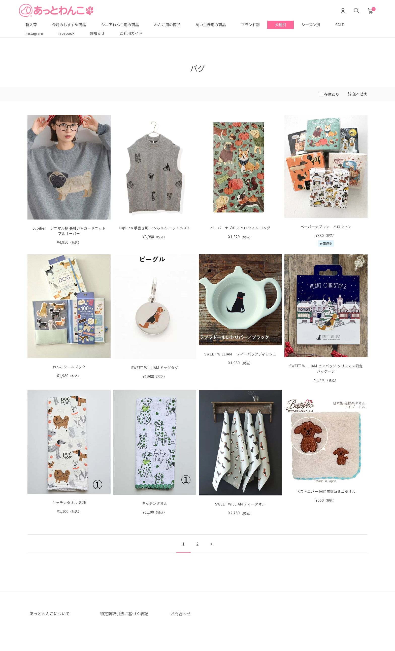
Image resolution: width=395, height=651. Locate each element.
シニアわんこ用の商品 (120, 24)
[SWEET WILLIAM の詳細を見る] (326, 318)
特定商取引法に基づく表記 (124, 614)
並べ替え (357, 93)
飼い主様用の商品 (210, 24)
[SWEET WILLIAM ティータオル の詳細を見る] (240, 453)
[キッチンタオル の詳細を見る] (154, 452)
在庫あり (331, 94)
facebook (66, 33)
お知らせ (97, 33)
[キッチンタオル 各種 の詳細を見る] (69, 452)
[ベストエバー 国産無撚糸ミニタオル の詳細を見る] (326, 446)
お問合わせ (181, 614)
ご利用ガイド (131, 33)
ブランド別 (250, 24)
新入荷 (31, 24)
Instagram (34, 33)
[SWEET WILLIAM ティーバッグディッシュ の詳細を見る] (240, 309)
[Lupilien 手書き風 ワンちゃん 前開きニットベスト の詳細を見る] (154, 177)
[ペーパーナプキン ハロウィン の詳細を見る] (326, 181)
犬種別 (280, 24)
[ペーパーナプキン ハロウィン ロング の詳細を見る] (240, 177)
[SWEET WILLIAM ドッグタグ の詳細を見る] (154, 316)
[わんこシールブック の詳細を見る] (69, 316)
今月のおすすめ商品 (69, 24)
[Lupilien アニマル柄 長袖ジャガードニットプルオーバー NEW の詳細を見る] (69, 180)
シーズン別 (310, 24)
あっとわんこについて (49, 614)
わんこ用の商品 (167, 24)
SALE (339, 24)
